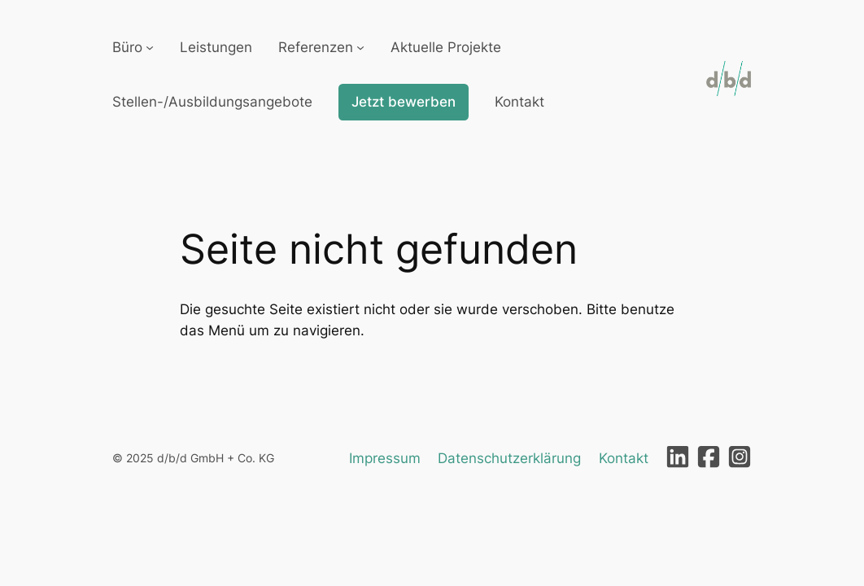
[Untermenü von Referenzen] (360, 47)
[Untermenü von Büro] (150, 47)
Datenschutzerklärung (509, 458)
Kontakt (623, 458)
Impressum (385, 458)
